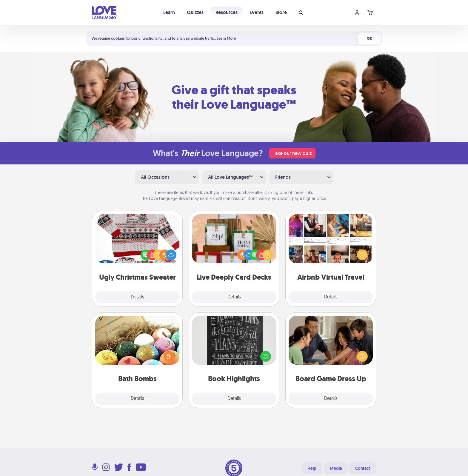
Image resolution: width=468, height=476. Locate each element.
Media (336, 468)
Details (137, 297)
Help (311, 468)
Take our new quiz (292, 153)
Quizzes (195, 12)
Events (257, 12)
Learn (169, 12)
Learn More (226, 38)
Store (281, 12)
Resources (226, 12)
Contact (362, 468)
